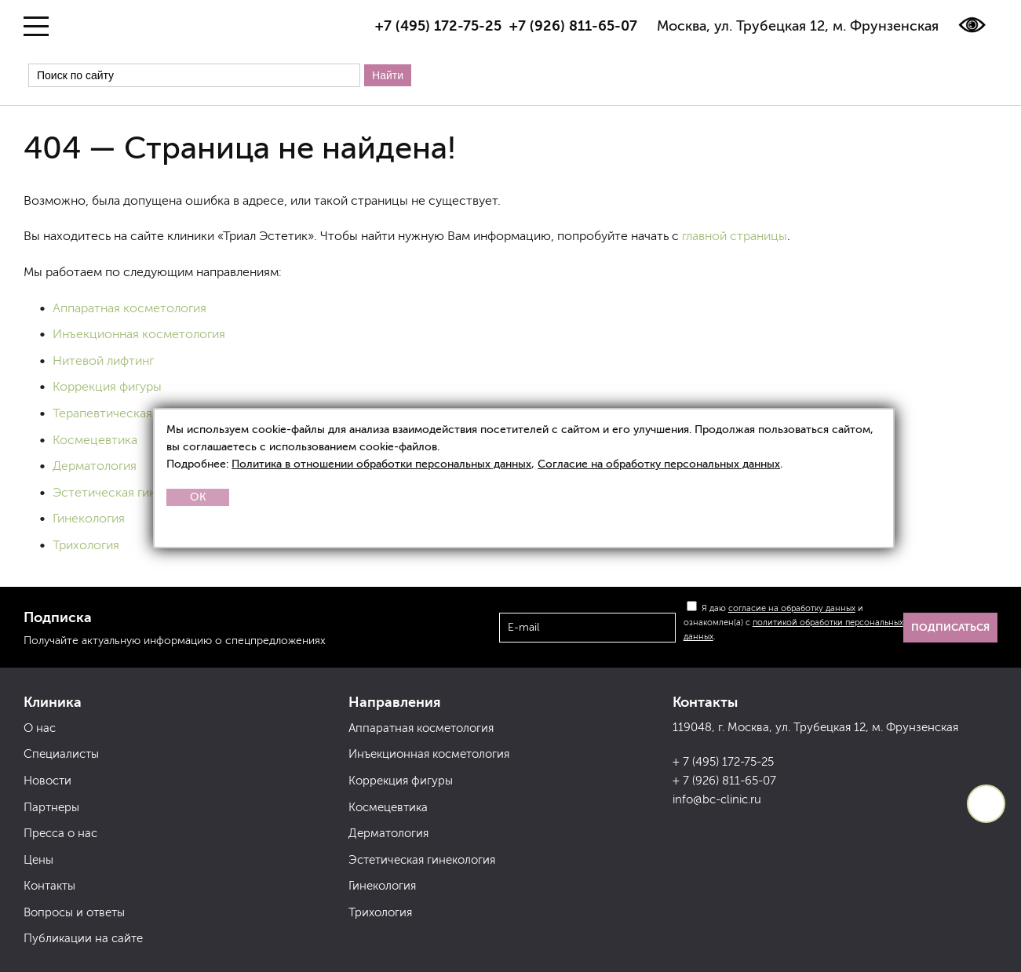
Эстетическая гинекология (131, 492)
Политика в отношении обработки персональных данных (381, 464)
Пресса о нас (60, 833)
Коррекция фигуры (107, 386)
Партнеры (51, 807)
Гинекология (89, 518)
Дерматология (95, 465)
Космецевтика (95, 439)
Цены (38, 860)
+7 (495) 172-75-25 (438, 26)
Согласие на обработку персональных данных (659, 464)
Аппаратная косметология (129, 308)
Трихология (86, 545)
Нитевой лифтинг (103, 360)
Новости (47, 780)
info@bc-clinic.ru (717, 799)
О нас (40, 728)
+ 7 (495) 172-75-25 (723, 761)
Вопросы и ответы (74, 912)
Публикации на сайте (83, 938)
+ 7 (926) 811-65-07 (724, 780)
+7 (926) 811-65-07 (573, 26)
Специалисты (61, 754)
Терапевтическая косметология (146, 413)
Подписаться (950, 627)
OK (198, 497)
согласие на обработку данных (791, 608)
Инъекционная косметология (139, 333)
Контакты (49, 885)
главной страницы (734, 235)
